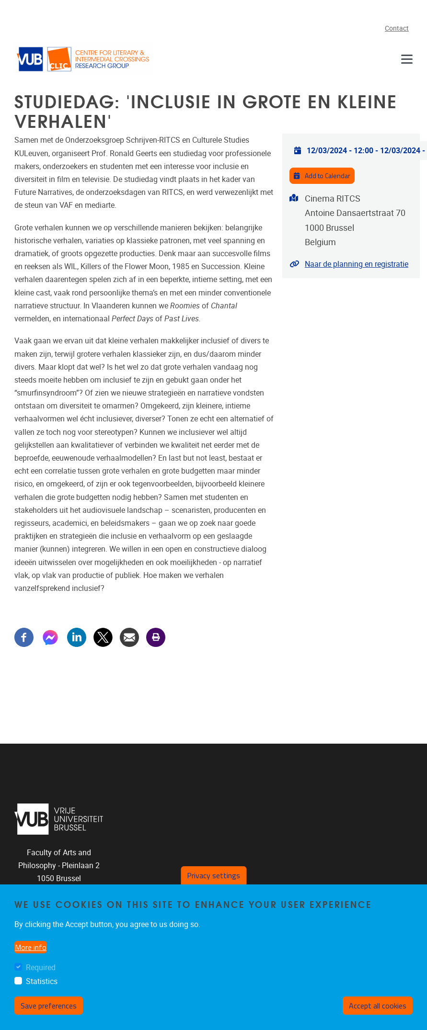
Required (41, 971)
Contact (397, 28)
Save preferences (49, 1010)
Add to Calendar (322, 175)
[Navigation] (407, 59)
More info (30, 951)
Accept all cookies (377, 1010)
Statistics (42, 985)
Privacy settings (213, 879)
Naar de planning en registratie (356, 264)
